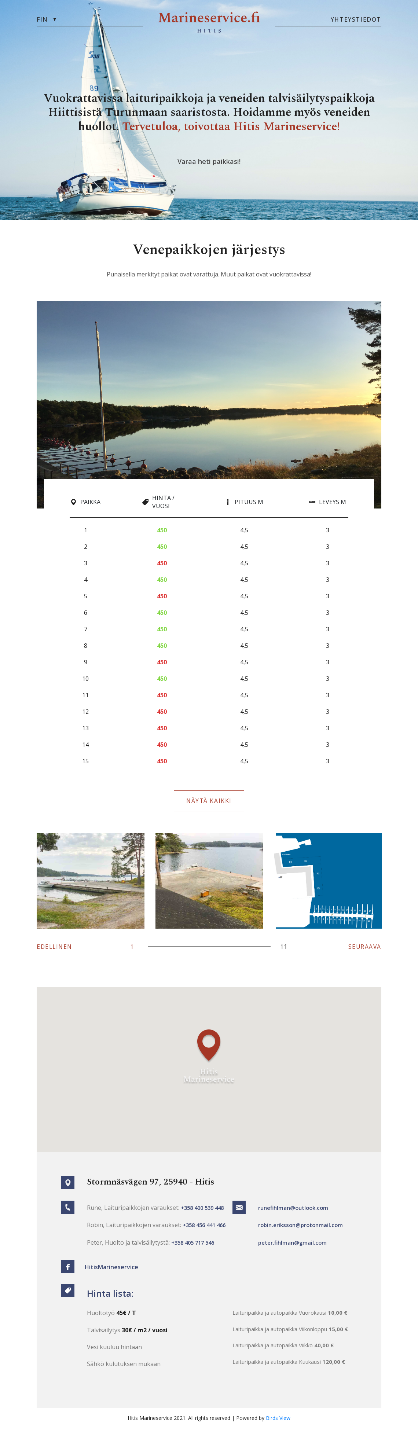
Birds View (278, 1421)
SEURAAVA (364, 950)
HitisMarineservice (113, 1270)
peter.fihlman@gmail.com (293, 1245)
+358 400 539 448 (204, 1211)
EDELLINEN (55, 950)
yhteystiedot (356, 19)
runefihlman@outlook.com (294, 1211)
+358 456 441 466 (206, 1228)
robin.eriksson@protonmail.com (301, 1228)
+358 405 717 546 (195, 1245)
